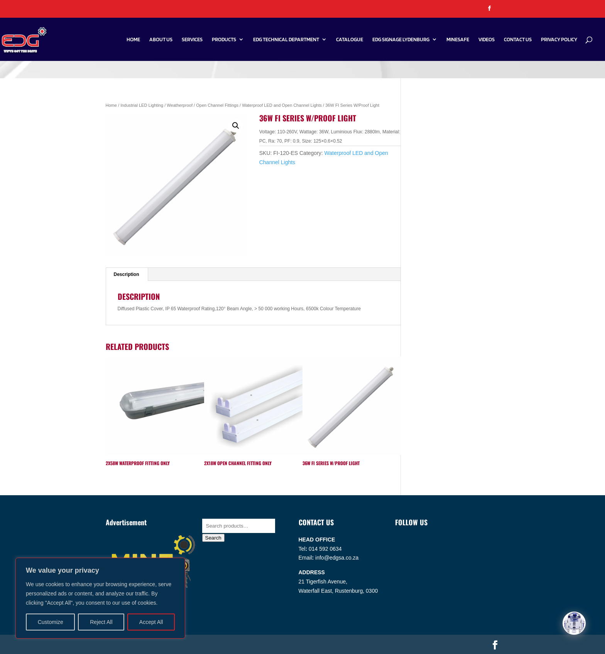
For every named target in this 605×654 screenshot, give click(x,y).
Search (213, 538)
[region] (100, 598)
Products (224, 39)
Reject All (101, 622)
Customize (50, 622)
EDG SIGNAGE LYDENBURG (400, 39)
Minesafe (457, 39)
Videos (486, 39)
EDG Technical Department (286, 39)
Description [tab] (126, 274)
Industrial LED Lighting (141, 105)
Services (192, 39)
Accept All (151, 622)
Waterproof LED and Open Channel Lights (282, 105)
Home (133, 39)
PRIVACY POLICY (559, 39)
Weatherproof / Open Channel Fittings (202, 105)
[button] (236, 126)
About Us (160, 39)
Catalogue (349, 39)
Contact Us (518, 39)
